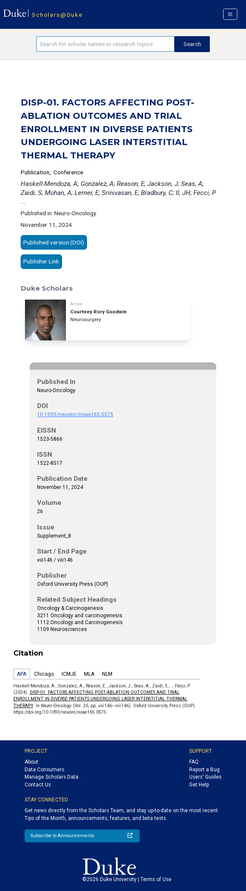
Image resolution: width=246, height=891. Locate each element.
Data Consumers (44, 770)
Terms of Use (155, 879)
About (31, 762)
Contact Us (38, 785)
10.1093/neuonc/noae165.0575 (75, 414)
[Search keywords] (105, 44)
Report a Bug (204, 770)
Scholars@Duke (57, 14)
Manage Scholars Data (51, 777)
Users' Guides (205, 777)
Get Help (199, 785)
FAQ (194, 762)
